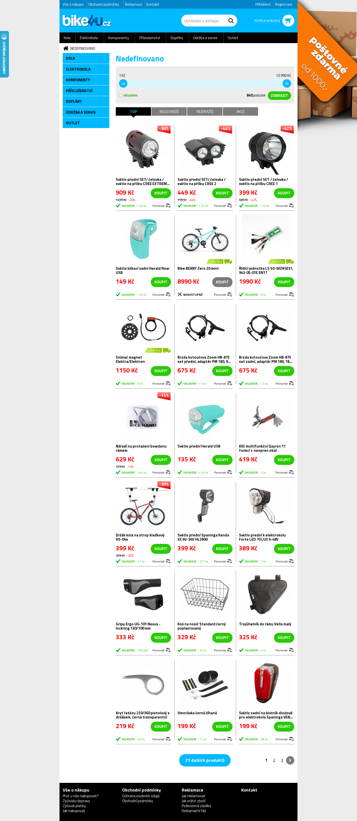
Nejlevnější (169, 111)
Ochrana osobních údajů (141, 796)
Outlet (233, 38)
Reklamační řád (194, 811)
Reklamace (133, 4)
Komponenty (118, 38)
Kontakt (152, 4)
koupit (160, 193)
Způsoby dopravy (76, 801)
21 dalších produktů (205, 760)
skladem (128, 95)
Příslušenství (149, 38)
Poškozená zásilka (196, 806)
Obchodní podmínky (103, 4)
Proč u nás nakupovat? (81, 796)
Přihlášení (262, 4)
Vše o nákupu (73, 4)
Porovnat (158, 205)
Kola (67, 38)
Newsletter (4, 98)
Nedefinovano (82, 48)
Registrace (283, 4)
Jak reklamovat (194, 796)
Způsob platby (74, 806)
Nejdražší (205, 111)
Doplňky (177, 38)
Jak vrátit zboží (194, 801)
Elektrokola (89, 38)
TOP (133, 111)
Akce (241, 111)
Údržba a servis (205, 38)
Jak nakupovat (74, 811)
